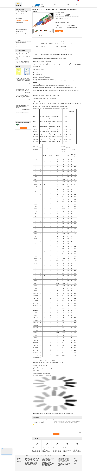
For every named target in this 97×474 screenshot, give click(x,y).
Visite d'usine (61, 4)
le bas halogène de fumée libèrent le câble (46, 413)
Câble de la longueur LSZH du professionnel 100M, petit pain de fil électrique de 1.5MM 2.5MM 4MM (64, 467)
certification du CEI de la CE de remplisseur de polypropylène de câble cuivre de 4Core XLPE (31, 463)
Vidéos (55, 4)
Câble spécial (18, 44)
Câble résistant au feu (19, 22)
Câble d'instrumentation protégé (21, 33)
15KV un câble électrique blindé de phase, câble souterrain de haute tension (48, 467)
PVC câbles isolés (19, 16)
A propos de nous (49, 4)
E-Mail (75, 463)
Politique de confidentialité (21, 472)
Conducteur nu (18, 24)
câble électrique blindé (20, 13)
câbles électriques (19, 18)
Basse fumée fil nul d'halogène (68, 413)
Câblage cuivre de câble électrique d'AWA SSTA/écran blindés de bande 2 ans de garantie (48, 459)
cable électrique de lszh (58, 413)
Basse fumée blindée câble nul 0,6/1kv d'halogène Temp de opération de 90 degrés (24, 53)
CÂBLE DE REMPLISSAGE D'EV (22, 47)
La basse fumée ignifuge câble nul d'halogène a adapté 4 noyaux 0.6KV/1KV (64, 464)
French (80, 0)
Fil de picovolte (18, 40)
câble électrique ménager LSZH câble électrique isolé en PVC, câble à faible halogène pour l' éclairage (57, 450)
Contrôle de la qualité (70, 4)
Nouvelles (42, 6)
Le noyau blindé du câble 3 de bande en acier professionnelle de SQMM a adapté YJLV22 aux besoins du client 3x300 (48, 464)
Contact (77, 4)
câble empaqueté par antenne (21, 27)
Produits (37, 4)
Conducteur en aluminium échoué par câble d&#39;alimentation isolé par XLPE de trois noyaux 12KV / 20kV (32, 459)
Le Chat (60, 31)
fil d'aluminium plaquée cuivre (21, 38)
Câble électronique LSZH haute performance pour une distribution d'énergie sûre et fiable (36, 450)
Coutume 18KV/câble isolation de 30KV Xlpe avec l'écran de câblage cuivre (31, 466)
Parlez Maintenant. (35, 6)
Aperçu (32, 4)
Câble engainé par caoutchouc (21, 29)
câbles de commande (19, 31)
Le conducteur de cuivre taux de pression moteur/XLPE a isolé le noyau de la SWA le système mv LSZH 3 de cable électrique (63, 460)
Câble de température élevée (21, 35)
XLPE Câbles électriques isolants (21, 11)
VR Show (42, 4)
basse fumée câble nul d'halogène (22, 20)
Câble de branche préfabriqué (21, 42)
